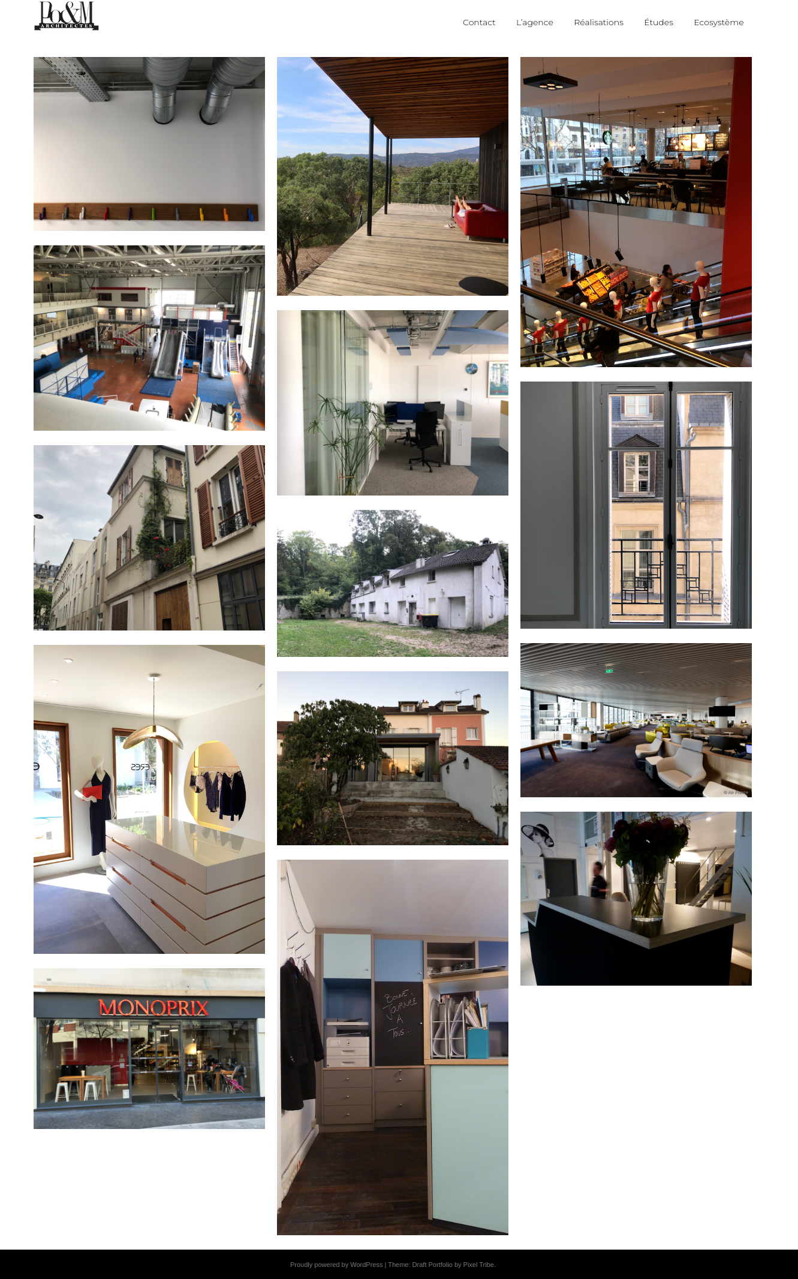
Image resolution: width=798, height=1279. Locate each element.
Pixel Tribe (478, 1264)
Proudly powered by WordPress (336, 1264)
